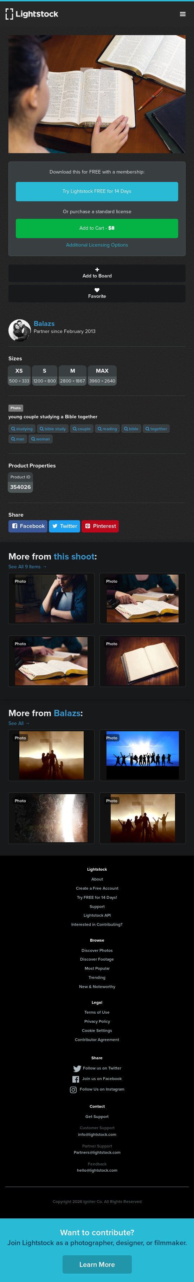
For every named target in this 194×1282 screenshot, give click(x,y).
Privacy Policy (97, 1021)
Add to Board (97, 273)
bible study (53, 429)
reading (107, 429)
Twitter (65, 526)
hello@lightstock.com (97, 1170)
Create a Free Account (97, 888)
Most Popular (97, 968)
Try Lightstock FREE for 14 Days (97, 191)
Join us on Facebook (102, 1078)
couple (82, 429)
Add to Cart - (97, 228)
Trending (97, 977)
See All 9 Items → (27, 566)
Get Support (97, 1116)
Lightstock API (97, 915)
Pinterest (100, 526)
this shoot (74, 556)
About (97, 879)
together (156, 429)
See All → (19, 723)
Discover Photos (97, 950)
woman (40, 439)
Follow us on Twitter (102, 1068)
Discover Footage (97, 959)
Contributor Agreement (97, 1039)
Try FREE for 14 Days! (97, 897)
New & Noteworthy (97, 986)
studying (22, 429)
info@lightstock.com (97, 1134)
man (17, 439)
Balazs (44, 323)
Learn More (97, 1264)
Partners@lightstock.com (97, 1152)
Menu (182, 14)
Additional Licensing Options (97, 245)
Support (97, 906)
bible (131, 429)
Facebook (28, 526)
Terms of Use (97, 1012)
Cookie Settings (97, 1030)
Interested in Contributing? (97, 924)
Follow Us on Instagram (102, 1089)
